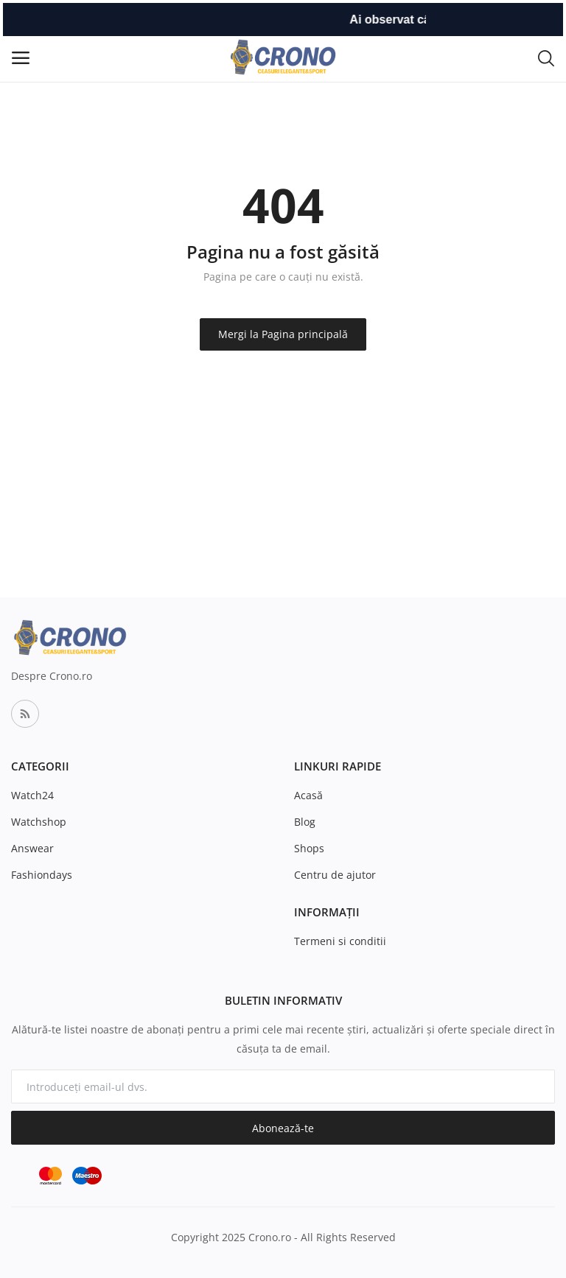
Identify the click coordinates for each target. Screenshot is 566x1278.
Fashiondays (41, 875)
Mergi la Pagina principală (283, 334)
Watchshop (38, 822)
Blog (304, 822)
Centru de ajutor (335, 875)
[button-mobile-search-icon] (546, 57)
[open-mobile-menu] (20, 58)
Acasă (308, 795)
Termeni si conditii (340, 941)
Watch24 (32, 795)
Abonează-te (283, 1128)
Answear (32, 848)
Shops (309, 848)
